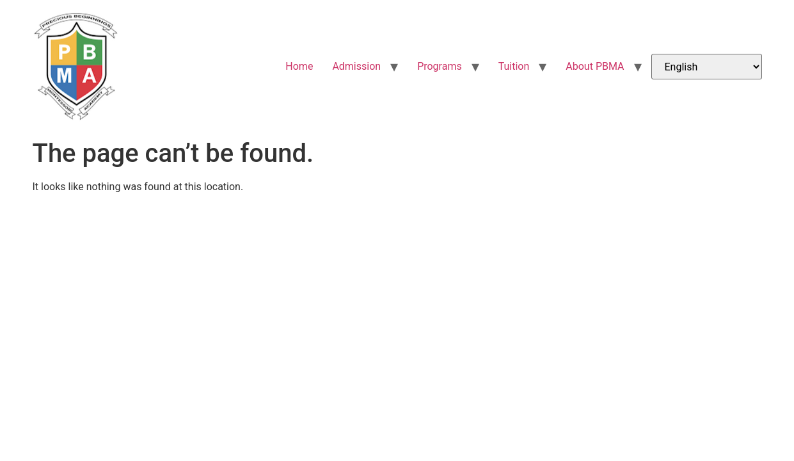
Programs (439, 66)
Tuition (514, 66)
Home (299, 66)
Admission (356, 66)
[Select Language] (706, 66)
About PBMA (595, 66)
